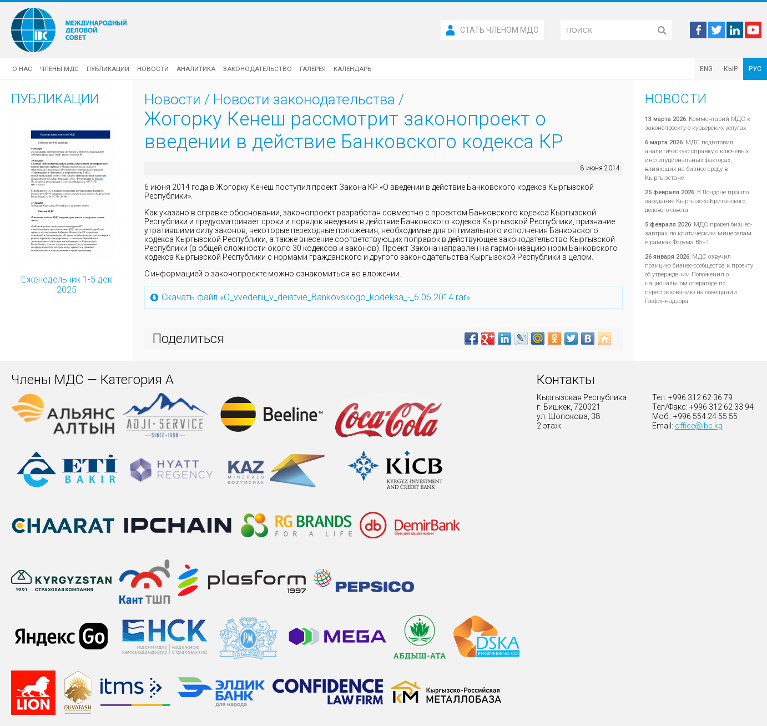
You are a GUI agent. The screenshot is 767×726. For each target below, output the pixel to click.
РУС (755, 69)
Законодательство (257, 69)
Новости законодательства (304, 99)
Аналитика (195, 69)
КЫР (731, 69)
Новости (153, 69)
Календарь (352, 69)
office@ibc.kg (699, 425)
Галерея (313, 69)
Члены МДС (59, 69)
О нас (22, 69)
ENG (706, 69)
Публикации (108, 69)
